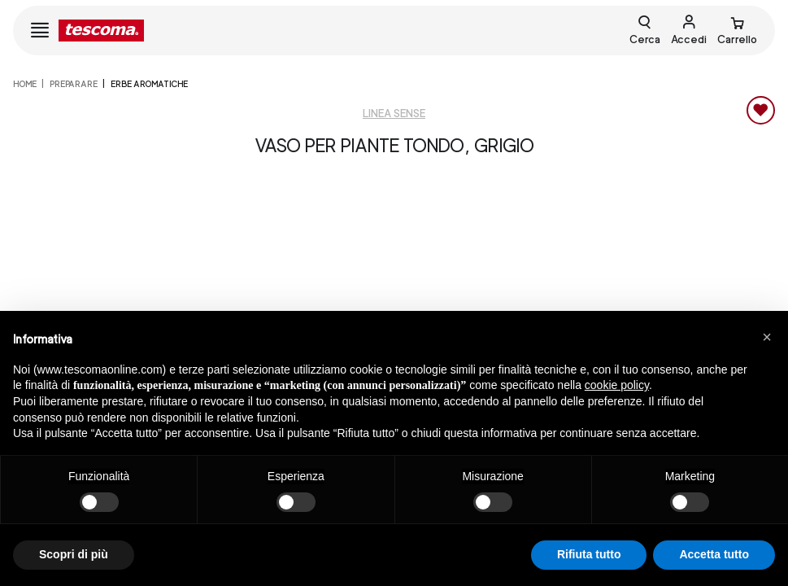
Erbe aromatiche (149, 84)
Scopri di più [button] (73, 554)
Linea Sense (394, 113)
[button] (767, 337)
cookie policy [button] (617, 384)
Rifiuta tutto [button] (589, 554)
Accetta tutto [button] (714, 554)
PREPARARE (74, 84)
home (25, 84)
